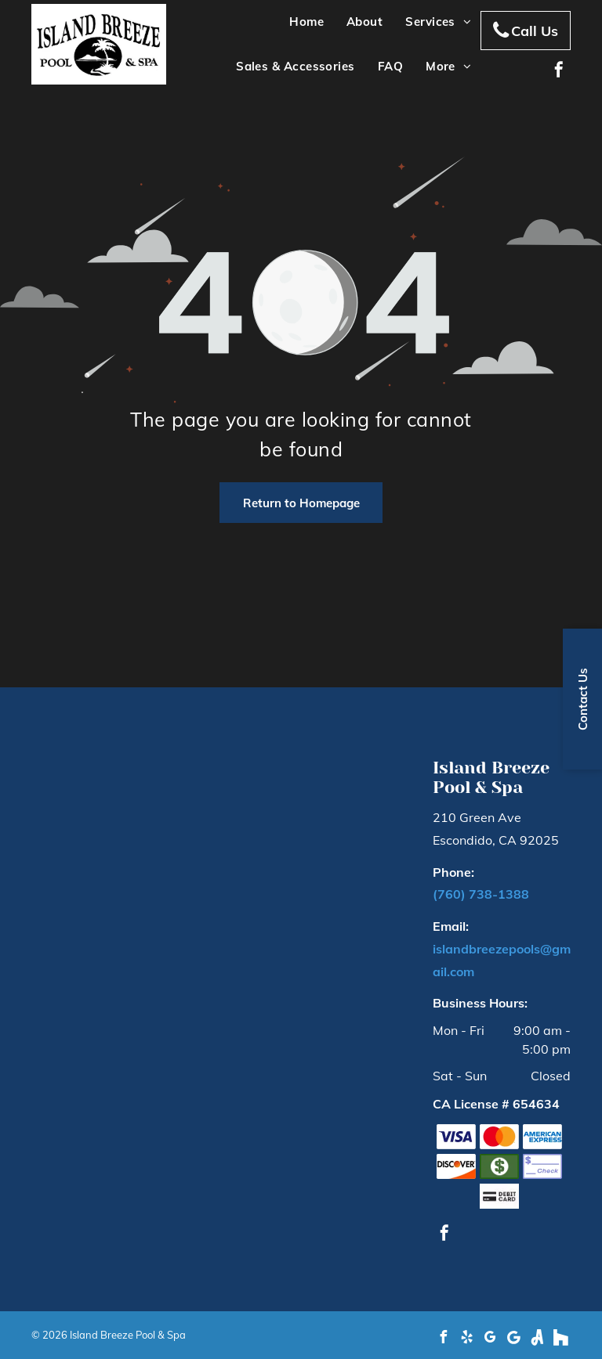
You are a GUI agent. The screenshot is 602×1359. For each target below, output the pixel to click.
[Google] (513, 1339)
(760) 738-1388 (481, 894)
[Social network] (537, 1339)
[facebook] (559, 71)
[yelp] (466, 1339)
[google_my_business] (490, 1339)
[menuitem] (304, 22)
